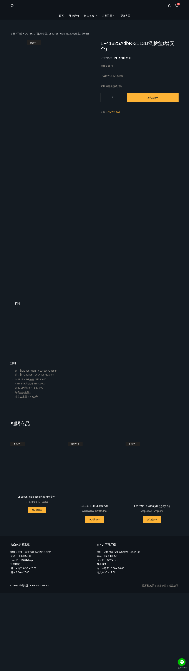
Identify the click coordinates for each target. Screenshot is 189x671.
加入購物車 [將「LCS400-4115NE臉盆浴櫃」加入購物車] (94, 597)
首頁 (61, 15)
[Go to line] (182, 662)
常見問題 (107, 15)
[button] (94, 441)
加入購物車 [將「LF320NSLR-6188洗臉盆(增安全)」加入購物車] (152, 597)
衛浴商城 (89, 15)
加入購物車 (153, 97)
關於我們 (74, 15)
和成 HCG (22, 33)
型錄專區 (125, 15)
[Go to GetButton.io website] (182, 668)
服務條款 (161, 663)
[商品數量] (112, 97)
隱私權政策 (148, 663)
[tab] (17, 381)
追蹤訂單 (174, 663)
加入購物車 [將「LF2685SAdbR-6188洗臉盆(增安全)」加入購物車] (37, 588)
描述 (17, 381)
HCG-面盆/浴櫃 (38, 33)
